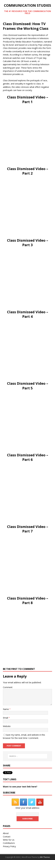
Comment (7, 687)
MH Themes (45, 857)
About (6, 833)
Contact (6, 836)
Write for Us (8, 839)
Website (7, 726)
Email (6, 717)
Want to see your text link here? (20, 786)
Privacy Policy (9, 846)
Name (6, 709)
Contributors (9, 843)
